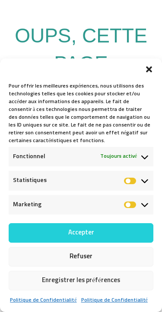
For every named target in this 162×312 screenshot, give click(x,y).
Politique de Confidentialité (43, 300)
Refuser (81, 256)
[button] (149, 69)
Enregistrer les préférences (81, 280)
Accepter (81, 232)
